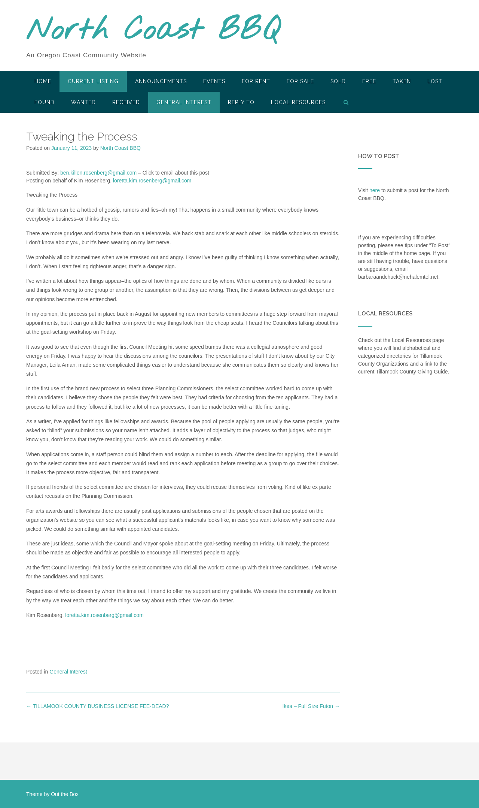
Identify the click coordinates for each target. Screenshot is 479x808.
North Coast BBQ (153, 31)
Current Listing (93, 81)
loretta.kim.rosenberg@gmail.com (152, 181)
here (374, 190)
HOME (42, 81)
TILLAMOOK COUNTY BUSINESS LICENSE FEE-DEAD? (97, 706)
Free (369, 81)
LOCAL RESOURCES (298, 102)
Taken (402, 81)
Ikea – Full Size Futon (311, 706)
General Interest (183, 102)
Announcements (161, 81)
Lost (434, 81)
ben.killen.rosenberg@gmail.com (98, 173)
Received (126, 102)
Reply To (241, 102)
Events (214, 81)
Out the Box (65, 794)
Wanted (83, 102)
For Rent (256, 81)
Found (44, 102)
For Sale (300, 81)
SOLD (338, 81)
